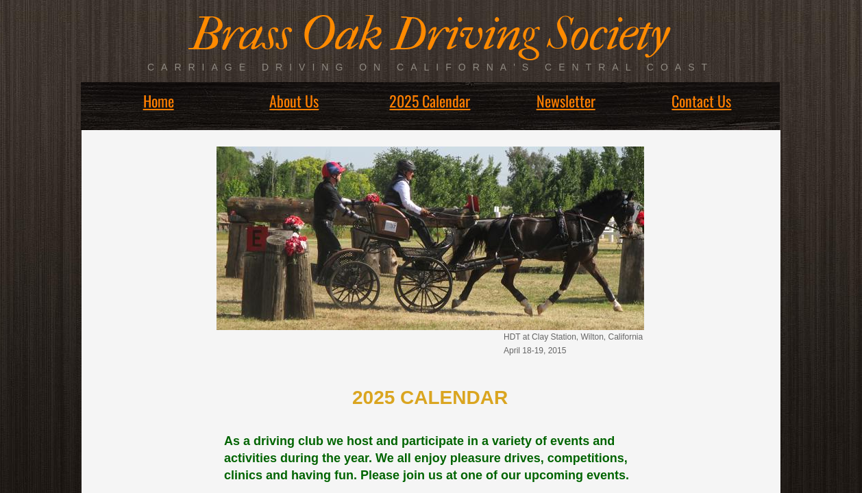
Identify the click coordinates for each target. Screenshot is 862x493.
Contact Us (701, 101)
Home (158, 101)
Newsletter (566, 101)
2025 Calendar (429, 101)
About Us (294, 101)
